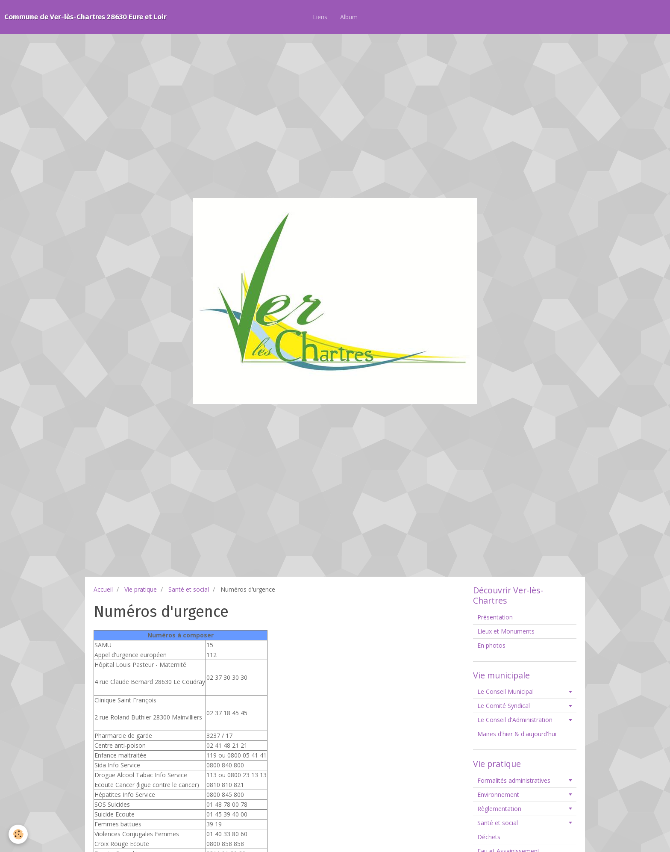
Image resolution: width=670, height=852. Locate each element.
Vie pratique (140, 589)
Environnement (498, 794)
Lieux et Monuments (506, 631)
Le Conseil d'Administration (514, 720)
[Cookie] (18, 834)
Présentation (495, 617)
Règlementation (499, 809)
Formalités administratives (513, 780)
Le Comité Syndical (503, 706)
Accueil (103, 589)
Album (349, 17)
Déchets (488, 837)
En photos (491, 645)
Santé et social (188, 589)
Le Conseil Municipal (505, 691)
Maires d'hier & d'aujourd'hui (516, 734)
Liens (320, 17)
